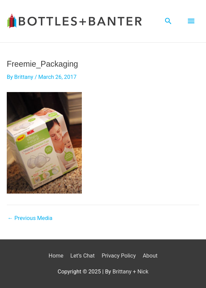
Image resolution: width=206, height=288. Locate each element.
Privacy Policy (118, 255)
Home (55, 255)
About (150, 255)
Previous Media (29, 218)
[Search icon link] (168, 21)
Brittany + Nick (130, 271)
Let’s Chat (82, 255)
